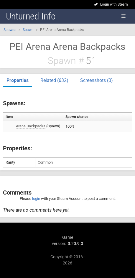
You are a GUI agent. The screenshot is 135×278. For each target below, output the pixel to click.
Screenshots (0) (96, 80)
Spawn (28, 30)
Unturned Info (31, 16)
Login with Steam (114, 4)
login (36, 198)
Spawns (10, 30)
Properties (17, 80)
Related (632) (54, 80)
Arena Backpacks (30, 126)
